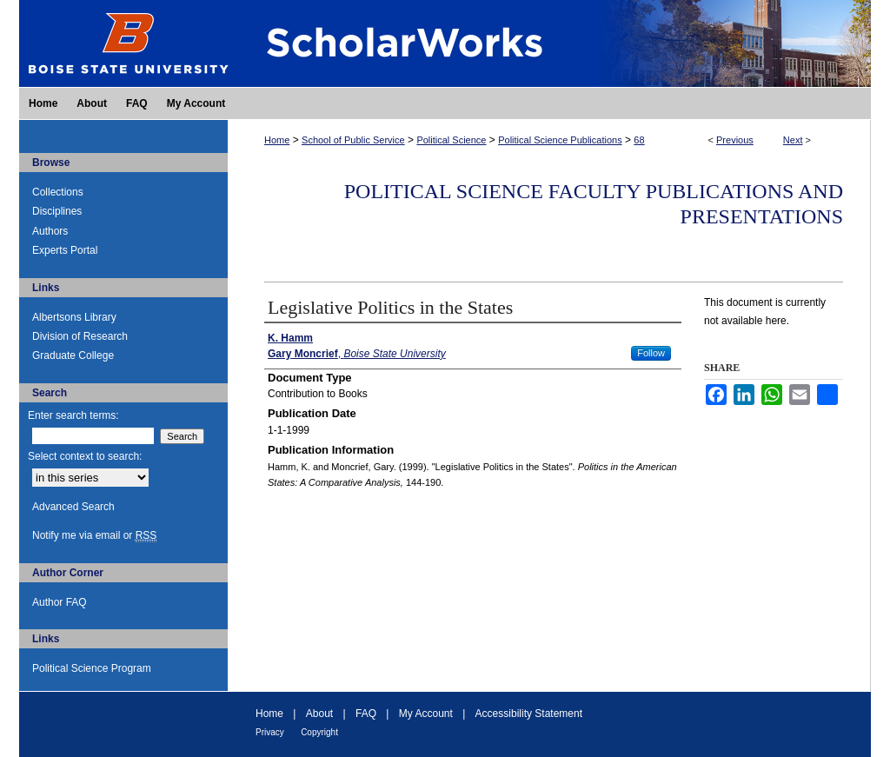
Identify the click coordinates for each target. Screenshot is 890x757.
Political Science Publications (559, 140)
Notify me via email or (94, 535)
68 (639, 140)
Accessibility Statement (528, 713)
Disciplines (57, 211)
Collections (57, 192)
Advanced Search (73, 507)
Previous (735, 140)
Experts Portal (64, 250)
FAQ (365, 713)
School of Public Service (353, 140)
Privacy (270, 732)
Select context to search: (85, 456)
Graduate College (73, 355)
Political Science (451, 140)
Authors (50, 231)
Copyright (319, 732)
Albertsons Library (74, 317)
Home (276, 140)
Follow (651, 353)
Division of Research (80, 336)
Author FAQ (59, 602)
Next (793, 140)
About (319, 713)
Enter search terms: (73, 415)
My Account (426, 713)
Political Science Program (91, 668)
